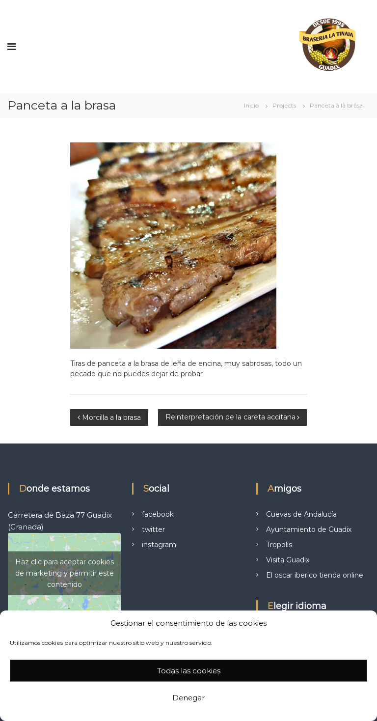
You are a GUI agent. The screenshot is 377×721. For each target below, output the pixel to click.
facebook (158, 514)
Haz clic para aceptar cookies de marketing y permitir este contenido (64, 573)
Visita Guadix (287, 559)
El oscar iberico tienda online (314, 575)
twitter (153, 529)
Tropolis (279, 544)
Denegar (188, 697)
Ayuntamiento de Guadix (308, 529)
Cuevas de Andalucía (301, 514)
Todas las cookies (188, 670)
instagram (159, 544)
